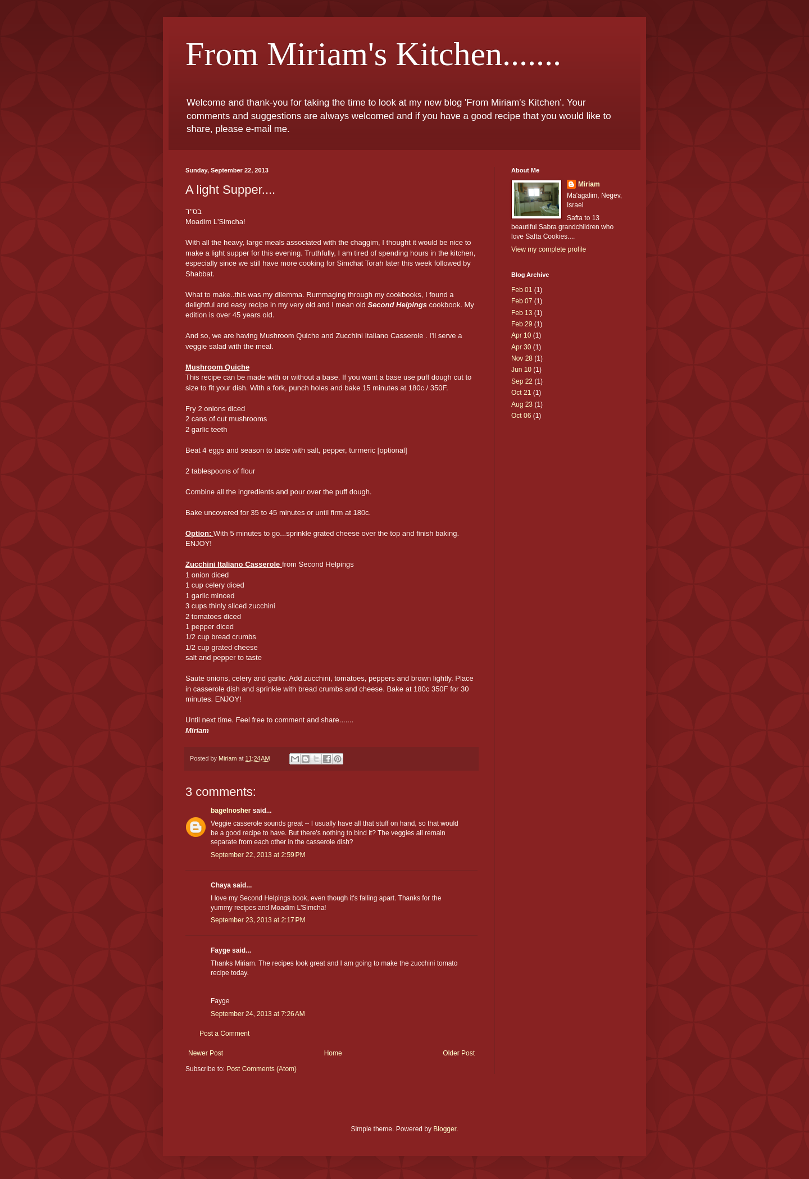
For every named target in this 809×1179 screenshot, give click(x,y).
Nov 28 (522, 358)
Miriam (589, 184)
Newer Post (205, 1053)
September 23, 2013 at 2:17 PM (258, 920)
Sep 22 (522, 381)
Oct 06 (521, 416)
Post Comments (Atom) (261, 1069)
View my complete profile (548, 249)
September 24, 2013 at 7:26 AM (258, 1014)
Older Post (459, 1053)
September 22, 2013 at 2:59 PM (258, 855)
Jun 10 (521, 370)
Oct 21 (521, 393)
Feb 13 (521, 313)
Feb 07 (521, 301)
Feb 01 (521, 290)
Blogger (444, 1129)
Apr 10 (521, 335)
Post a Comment (224, 1033)
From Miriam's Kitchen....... (373, 53)
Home (333, 1053)
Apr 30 (521, 347)
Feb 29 (521, 324)
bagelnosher (231, 810)
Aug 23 (522, 404)
